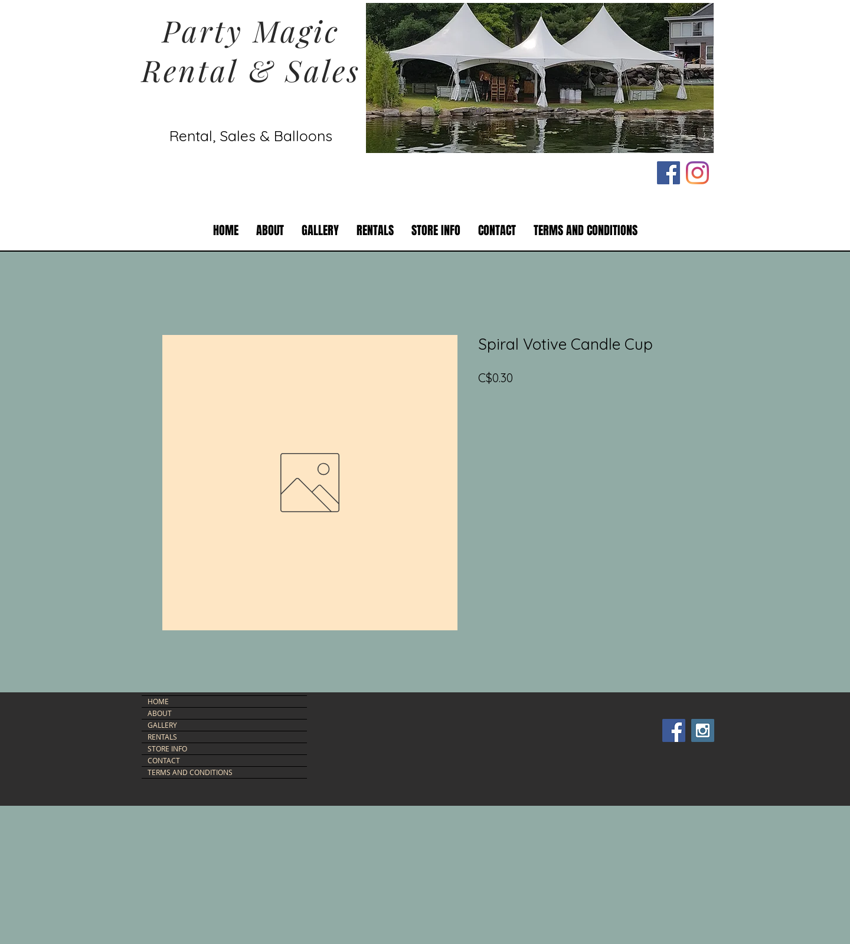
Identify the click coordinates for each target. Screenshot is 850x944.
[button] (375, 231)
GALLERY (162, 725)
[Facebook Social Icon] (668, 172)
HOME (158, 701)
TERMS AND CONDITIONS (190, 772)
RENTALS (162, 736)
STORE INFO (167, 748)
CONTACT (164, 760)
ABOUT (160, 713)
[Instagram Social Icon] (702, 730)
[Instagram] (697, 172)
